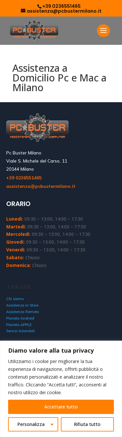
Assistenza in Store (22, 305)
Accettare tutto (61, 407)
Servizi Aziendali (20, 331)
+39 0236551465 (61, 6)
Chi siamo (14, 299)
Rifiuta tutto (87, 424)
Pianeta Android (20, 318)
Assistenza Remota (22, 312)
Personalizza (31, 424)
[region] (61, 389)
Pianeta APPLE (19, 324)
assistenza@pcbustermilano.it (40, 186)
